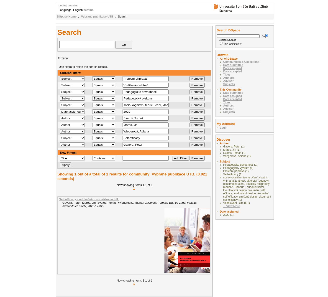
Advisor (228, 81)
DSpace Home (67, 16)
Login (62, 5)
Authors (228, 77)
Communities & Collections (241, 61)
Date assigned (232, 68)
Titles (227, 74)
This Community (230, 44)
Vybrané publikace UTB (97, 16)
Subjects (229, 84)
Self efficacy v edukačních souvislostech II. (89, 199)
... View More (231, 206)
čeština (89, 10)
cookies (73, 5)
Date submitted (233, 65)
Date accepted (232, 71)
